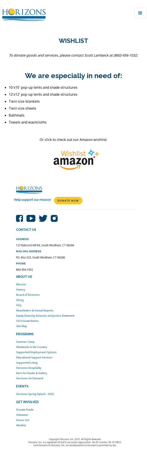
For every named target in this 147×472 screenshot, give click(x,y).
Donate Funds (25, 410)
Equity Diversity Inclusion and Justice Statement (45, 316)
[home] (23, 13)
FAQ (18, 305)
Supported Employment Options (36, 352)
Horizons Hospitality (28, 368)
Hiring (20, 300)
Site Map (21, 326)
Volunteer (22, 415)
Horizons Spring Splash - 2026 (35, 394)
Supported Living (27, 363)
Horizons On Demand (29, 378)
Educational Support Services (34, 357)
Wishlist (21, 425)
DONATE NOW (68, 200)
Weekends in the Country (31, 347)
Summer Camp (25, 342)
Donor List (22, 420)
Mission (21, 284)
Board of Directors (28, 295)
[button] (140, 13)
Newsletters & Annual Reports (35, 310)
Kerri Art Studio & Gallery (31, 373)
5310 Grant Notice (27, 321)
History (20, 289)
